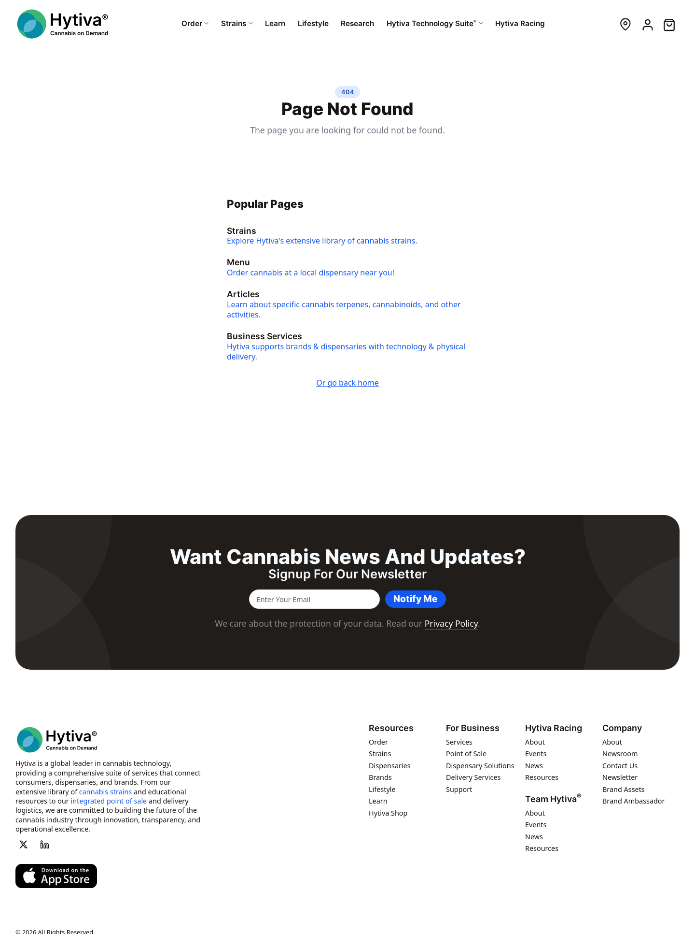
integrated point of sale (109, 800)
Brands (380, 777)
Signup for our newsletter (347, 574)
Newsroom (620, 753)
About (535, 742)
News (534, 765)
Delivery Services (473, 777)
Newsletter (620, 777)
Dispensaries (390, 765)
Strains (380, 753)
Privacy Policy (451, 623)
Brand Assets (623, 789)
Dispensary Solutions (480, 765)
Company (622, 728)
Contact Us (620, 765)
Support (459, 789)
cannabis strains (105, 791)
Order (378, 742)
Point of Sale (466, 753)
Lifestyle (382, 789)
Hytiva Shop (388, 813)
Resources (391, 728)
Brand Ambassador (633, 800)
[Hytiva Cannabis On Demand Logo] (63, 24)
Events (535, 753)
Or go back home (347, 382)
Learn (378, 800)
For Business (473, 728)
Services (459, 742)
